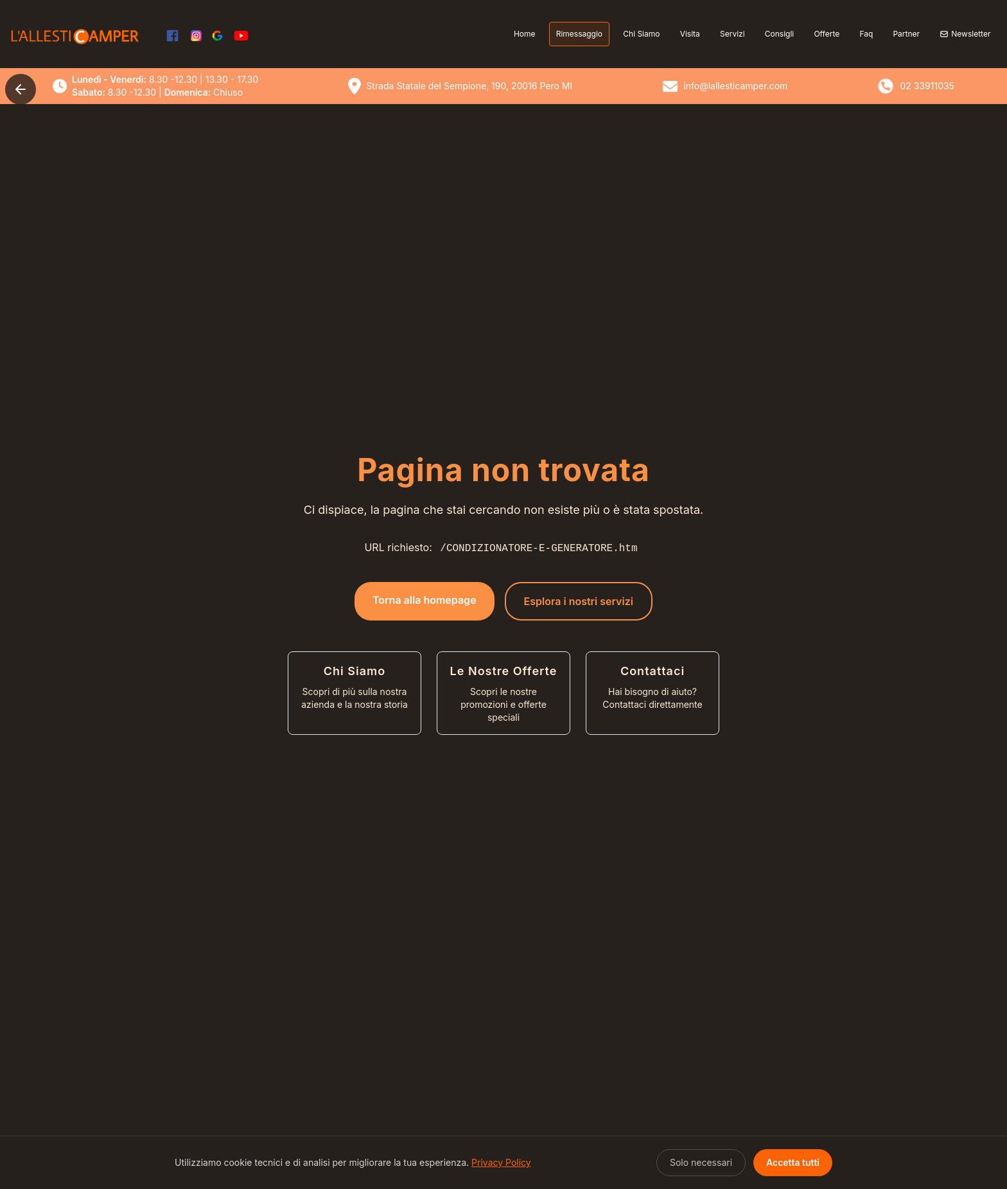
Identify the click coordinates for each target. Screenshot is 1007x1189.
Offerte (826, 34)
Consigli (779, 34)
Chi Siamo (641, 34)
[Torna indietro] (20, 89)
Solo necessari (701, 1162)
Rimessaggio (579, 34)
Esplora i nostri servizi (578, 601)
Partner (906, 34)
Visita (690, 34)
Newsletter (965, 34)
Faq (866, 34)
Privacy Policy (501, 1162)
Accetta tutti (792, 1162)
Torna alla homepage (424, 600)
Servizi (732, 34)
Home (525, 34)
